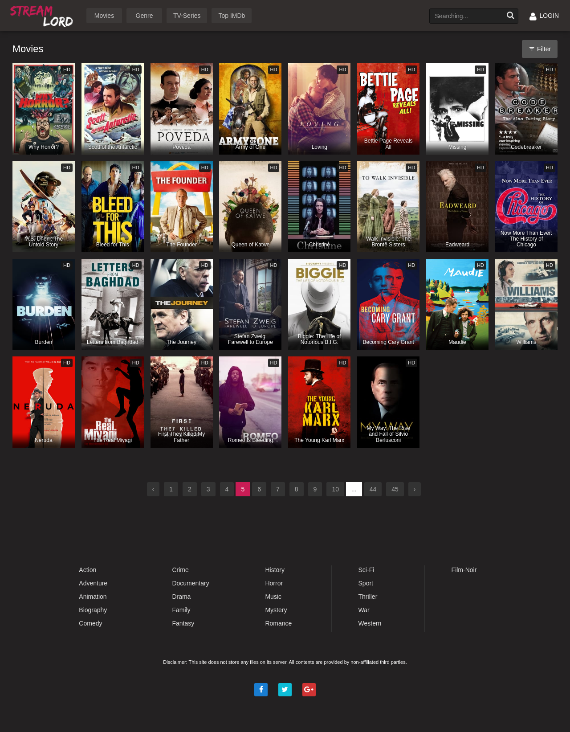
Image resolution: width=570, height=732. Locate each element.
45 (395, 489)
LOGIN (544, 15)
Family (181, 609)
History (275, 569)
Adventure (93, 583)
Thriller (368, 596)
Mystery (276, 609)
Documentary (190, 583)
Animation (92, 596)
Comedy (90, 623)
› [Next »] (415, 489)
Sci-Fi (366, 569)
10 (335, 489)
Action (87, 569)
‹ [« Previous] (153, 489)
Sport (365, 583)
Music (273, 596)
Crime (180, 569)
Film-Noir (464, 569)
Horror (274, 583)
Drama (181, 596)
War (364, 609)
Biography (93, 609)
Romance (278, 623)
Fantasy (183, 623)
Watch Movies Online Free (43, 15)
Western (370, 623)
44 (373, 489)
